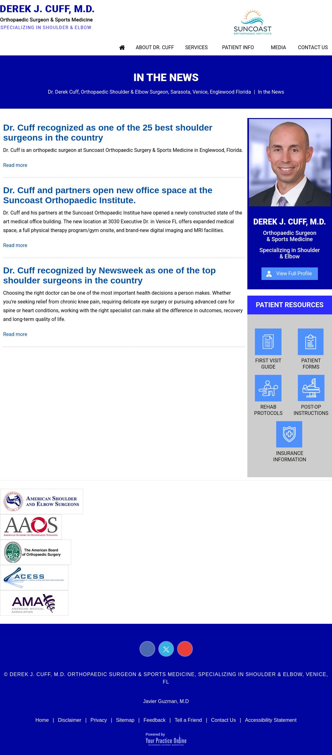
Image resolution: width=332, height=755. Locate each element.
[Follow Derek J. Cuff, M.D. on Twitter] (166, 649)
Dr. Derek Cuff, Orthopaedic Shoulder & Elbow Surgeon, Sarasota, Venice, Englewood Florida (149, 92)
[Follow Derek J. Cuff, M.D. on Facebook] (147, 649)
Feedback (155, 720)
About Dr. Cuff (157, 47)
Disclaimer (70, 720)
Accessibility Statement (271, 720)
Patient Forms (311, 349)
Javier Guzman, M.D (166, 701)
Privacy (98, 720)
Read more (15, 165)
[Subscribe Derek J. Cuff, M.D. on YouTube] (185, 649)
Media (278, 47)
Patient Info (239, 47)
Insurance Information (289, 442)
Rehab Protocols (268, 395)
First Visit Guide (268, 349)
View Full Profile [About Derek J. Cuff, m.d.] (294, 274)
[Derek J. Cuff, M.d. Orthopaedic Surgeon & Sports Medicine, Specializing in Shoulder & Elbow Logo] (50, 17)
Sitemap (125, 720)
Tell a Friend (188, 720)
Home (125, 47)
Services (198, 47)
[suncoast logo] (249, 21)
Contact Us (312, 47)
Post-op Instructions (311, 395)
